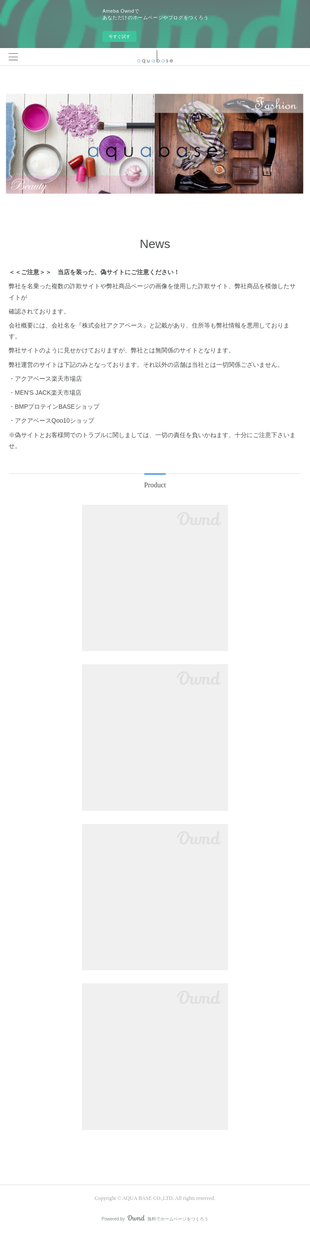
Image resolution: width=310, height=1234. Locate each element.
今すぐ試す (119, 36)
